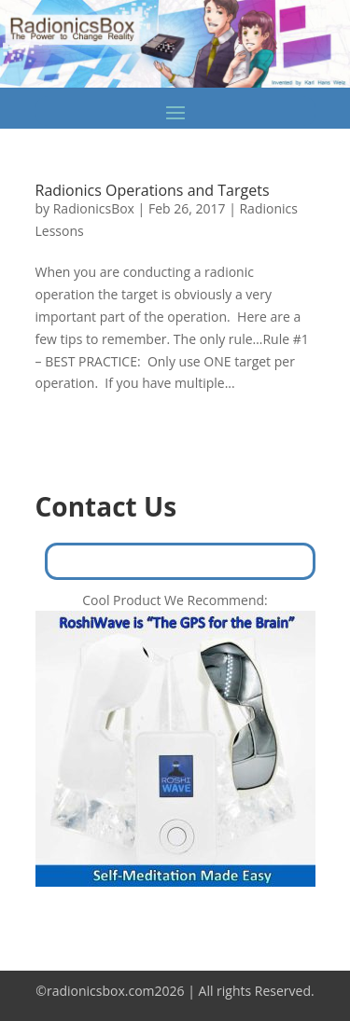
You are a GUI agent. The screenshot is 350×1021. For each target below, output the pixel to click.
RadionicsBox (93, 208)
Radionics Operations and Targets (152, 190)
